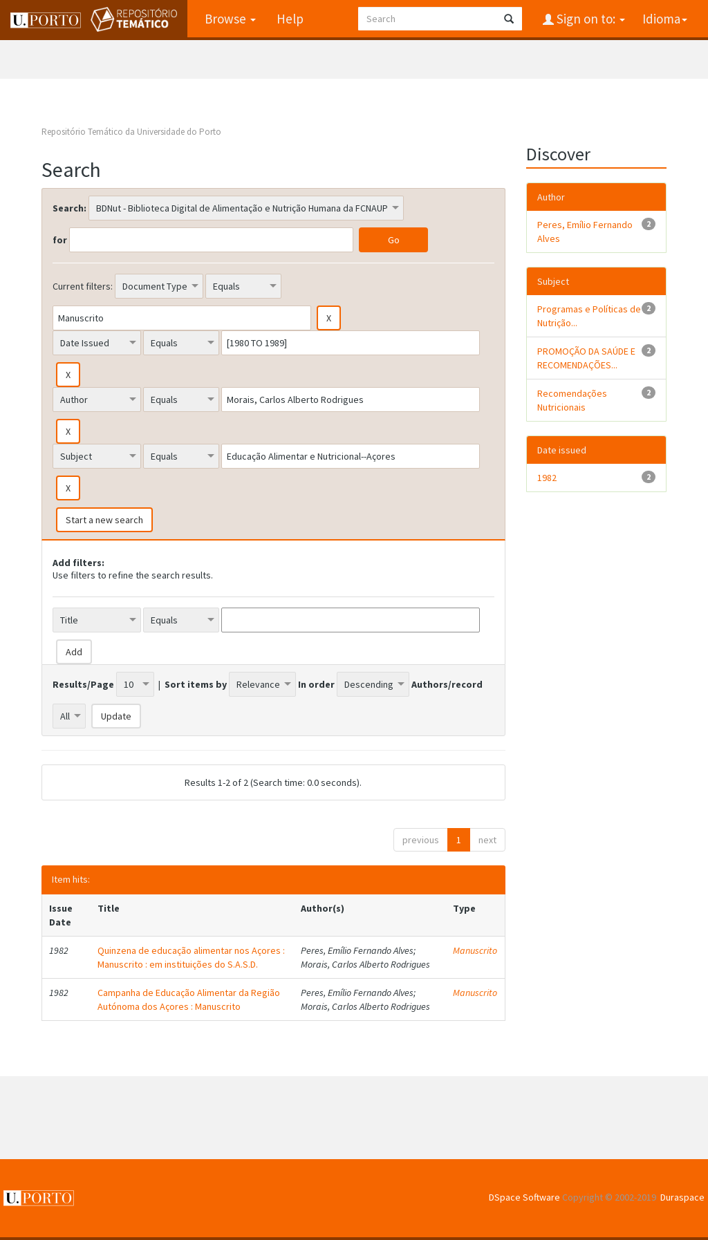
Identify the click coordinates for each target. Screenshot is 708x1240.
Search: (69, 208)
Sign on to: (589, 18)
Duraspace (682, 1197)
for (60, 240)
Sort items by (196, 684)
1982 (547, 477)
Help (290, 18)
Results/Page (83, 684)
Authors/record (447, 684)
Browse (230, 18)
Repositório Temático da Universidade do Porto (131, 132)
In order (316, 684)
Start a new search (104, 520)
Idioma (664, 18)
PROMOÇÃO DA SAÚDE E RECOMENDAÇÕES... (586, 358)
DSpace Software (524, 1197)
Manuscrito (475, 950)
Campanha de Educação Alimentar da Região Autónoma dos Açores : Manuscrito (188, 999)
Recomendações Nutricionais (572, 400)
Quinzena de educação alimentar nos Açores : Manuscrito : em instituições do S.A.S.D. (191, 957)
